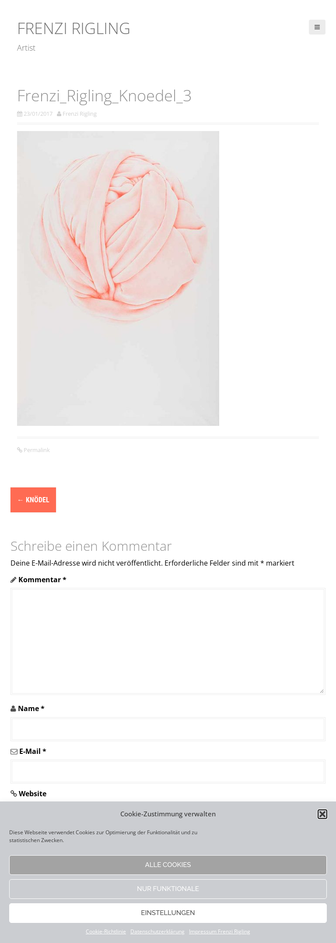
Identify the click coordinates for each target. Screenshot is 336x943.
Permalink (36, 450)
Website (32, 793)
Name (31, 708)
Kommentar (42, 579)
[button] (322, 814)
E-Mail (32, 751)
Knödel (33, 500)
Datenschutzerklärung (157, 931)
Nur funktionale (168, 889)
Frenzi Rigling (73, 28)
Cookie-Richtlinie (106, 931)
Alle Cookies (168, 865)
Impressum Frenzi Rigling (219, 931)
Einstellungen (168, 913)
